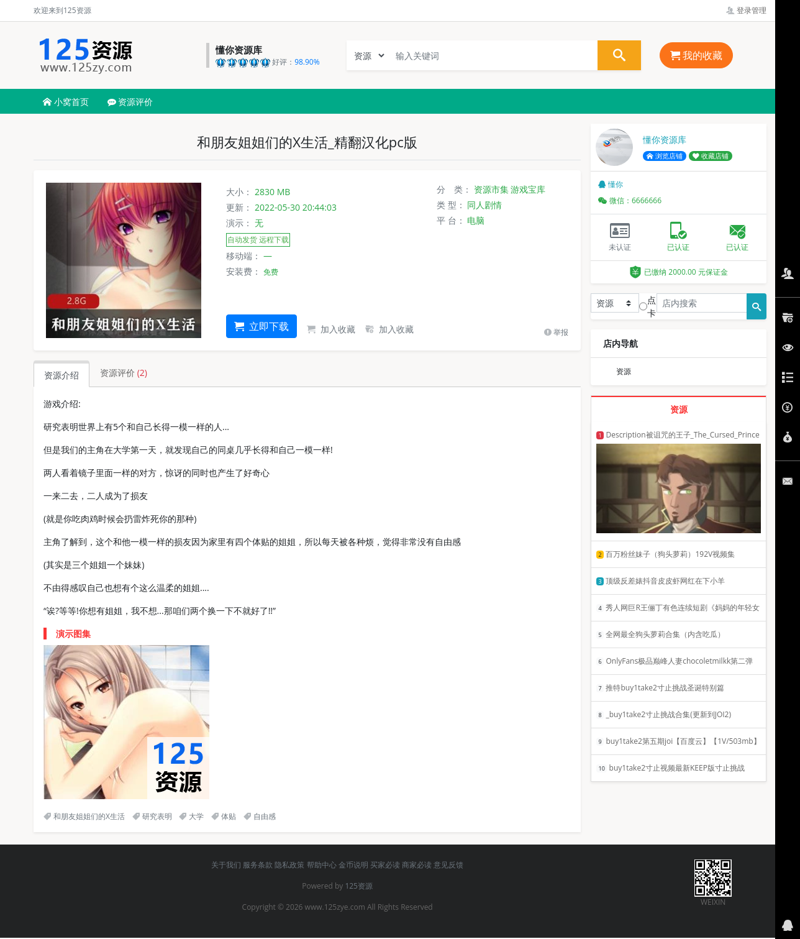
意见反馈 (448, 864)
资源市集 (491, 189)
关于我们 (226, 864)
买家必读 (385, 864)
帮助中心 (322, 864)
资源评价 (130, 102)
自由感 (259, 816)
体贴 (223, 816)
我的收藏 (696, 55)
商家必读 (417, 864)
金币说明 (353, 864)
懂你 (610, 184)
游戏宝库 (528, 189)
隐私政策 (289, 864)
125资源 (359, 886)
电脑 (475, 220)
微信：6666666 (629, 200)
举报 (556, 332)
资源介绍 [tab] (61, 375)
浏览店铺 (665, 156)
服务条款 (258, 864)
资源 (623, 371)
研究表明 (152, 816)
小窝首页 (66, 102)
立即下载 (261, 326)
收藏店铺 (711, 156)
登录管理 (746, 10)
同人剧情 (484, 205)
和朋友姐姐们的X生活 (84, 816)
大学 (191, 816)
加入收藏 (331, 329)
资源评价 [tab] (123, 372)
